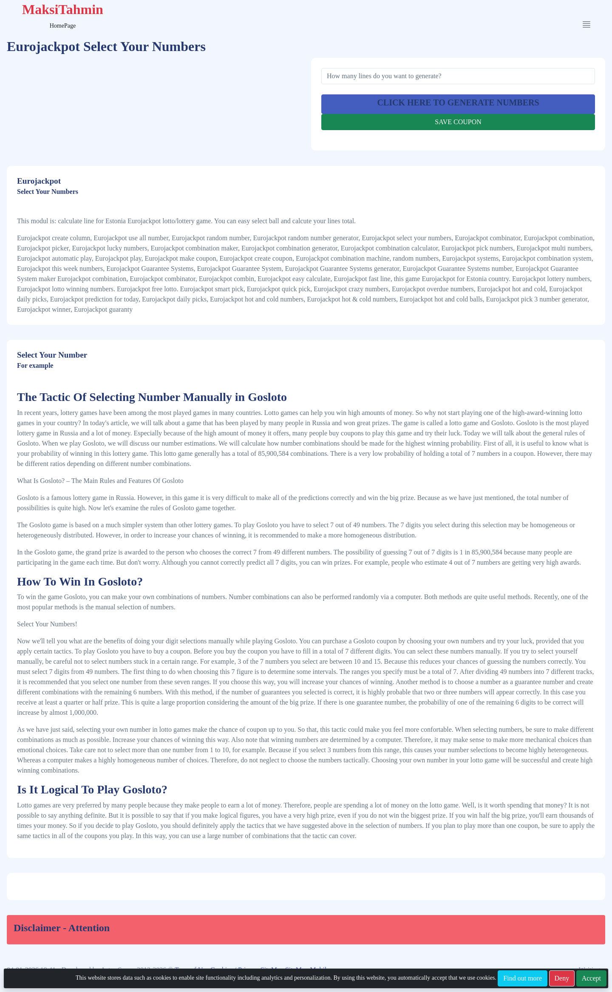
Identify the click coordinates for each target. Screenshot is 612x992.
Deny (562, 978)
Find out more (522, 978)
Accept (591, 978)
